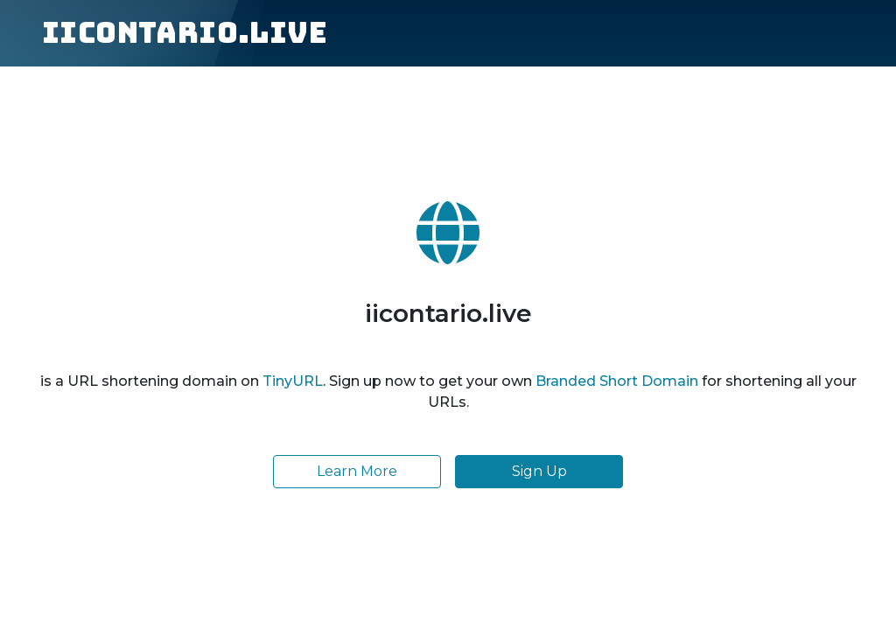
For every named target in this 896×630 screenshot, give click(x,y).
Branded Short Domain (617, 381)
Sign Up (539, 471)
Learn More (357, 471)
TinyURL (292, 381)
